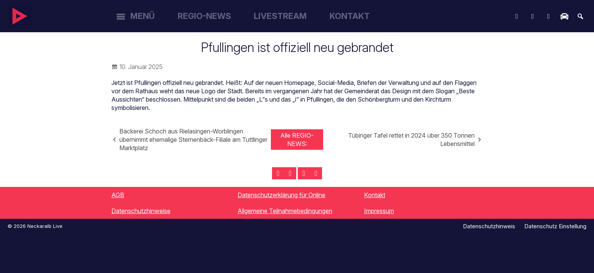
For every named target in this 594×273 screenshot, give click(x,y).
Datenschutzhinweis (489, 226)
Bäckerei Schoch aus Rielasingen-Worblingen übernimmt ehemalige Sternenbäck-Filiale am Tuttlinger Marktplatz (193, 139)
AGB (117, 195)
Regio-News (204, 16)
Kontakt (350, 16)
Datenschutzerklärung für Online (281, 195)
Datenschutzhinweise (140, 211)
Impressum (379, 211)
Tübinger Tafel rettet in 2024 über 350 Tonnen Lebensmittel (411, 139)
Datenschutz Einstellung (555, 226)
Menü (142, 16)
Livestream (280, 16)
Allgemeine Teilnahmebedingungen (285, 211)
